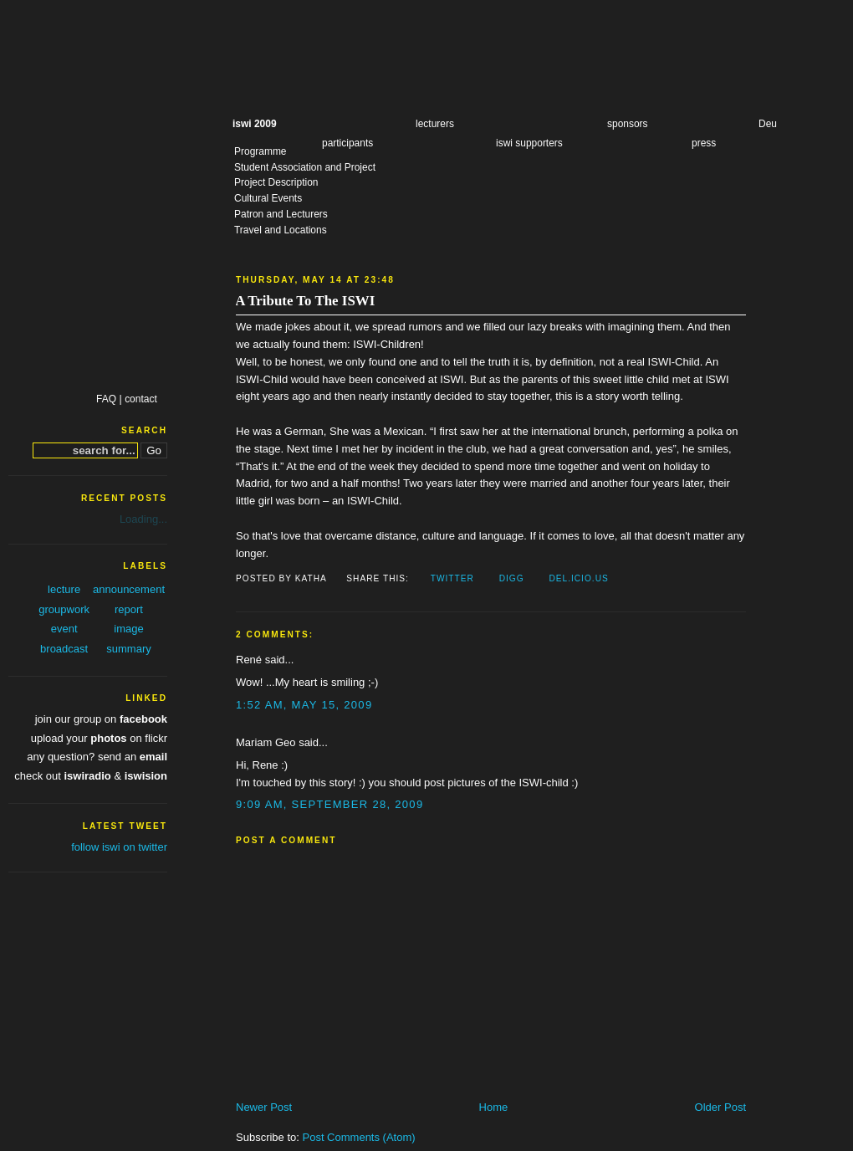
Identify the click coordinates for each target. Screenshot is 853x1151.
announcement (129, 589)
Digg (511, 578)
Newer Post (264, 1107)
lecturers (435, 124)
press (704, 143)
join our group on (101, 719)
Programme (260, 151)
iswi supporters (529, 143)
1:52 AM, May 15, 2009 (304, 704)
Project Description (276, 182)
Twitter (452, 578)
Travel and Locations (280, 230)
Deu (768, 124)
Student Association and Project (304, 167)
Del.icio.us (578, 578)
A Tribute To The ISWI (305, 301)
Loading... (143, 519)
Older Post (720, 1107)
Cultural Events (268, 198)
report (129, 609)
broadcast (64, 648)
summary (128, 648)
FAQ (106, 399)
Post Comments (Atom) (359, 1137)
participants (347, 143)
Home (493, 1107)
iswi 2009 (254, 124)
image (128, 628)
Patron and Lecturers (281, 214)
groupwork (63, 609)
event (64, 628)
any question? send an (97, 756)
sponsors (627, 124)
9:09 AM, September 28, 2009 (329, 804)
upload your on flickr (99, 738)
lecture (64, 589)
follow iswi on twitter (119, 847)
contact (141, 399)
